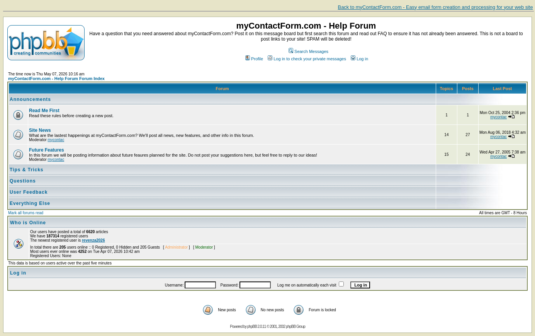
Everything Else (30, 203)
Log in (359, 58)
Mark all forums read (25, 213)
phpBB (252, 326)
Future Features (46, 150)
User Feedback (29, 192)
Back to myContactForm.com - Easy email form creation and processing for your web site (435, 7)
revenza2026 (93, 240)
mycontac (498, 117)
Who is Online (28, 222)
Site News (40, 130)
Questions (23, 181)
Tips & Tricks (26, 169)
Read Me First (44, 110)
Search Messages (308, 51)
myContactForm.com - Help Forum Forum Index (56, 78)
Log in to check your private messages (307, 58)
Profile (254, 58)
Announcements (30, 99)
